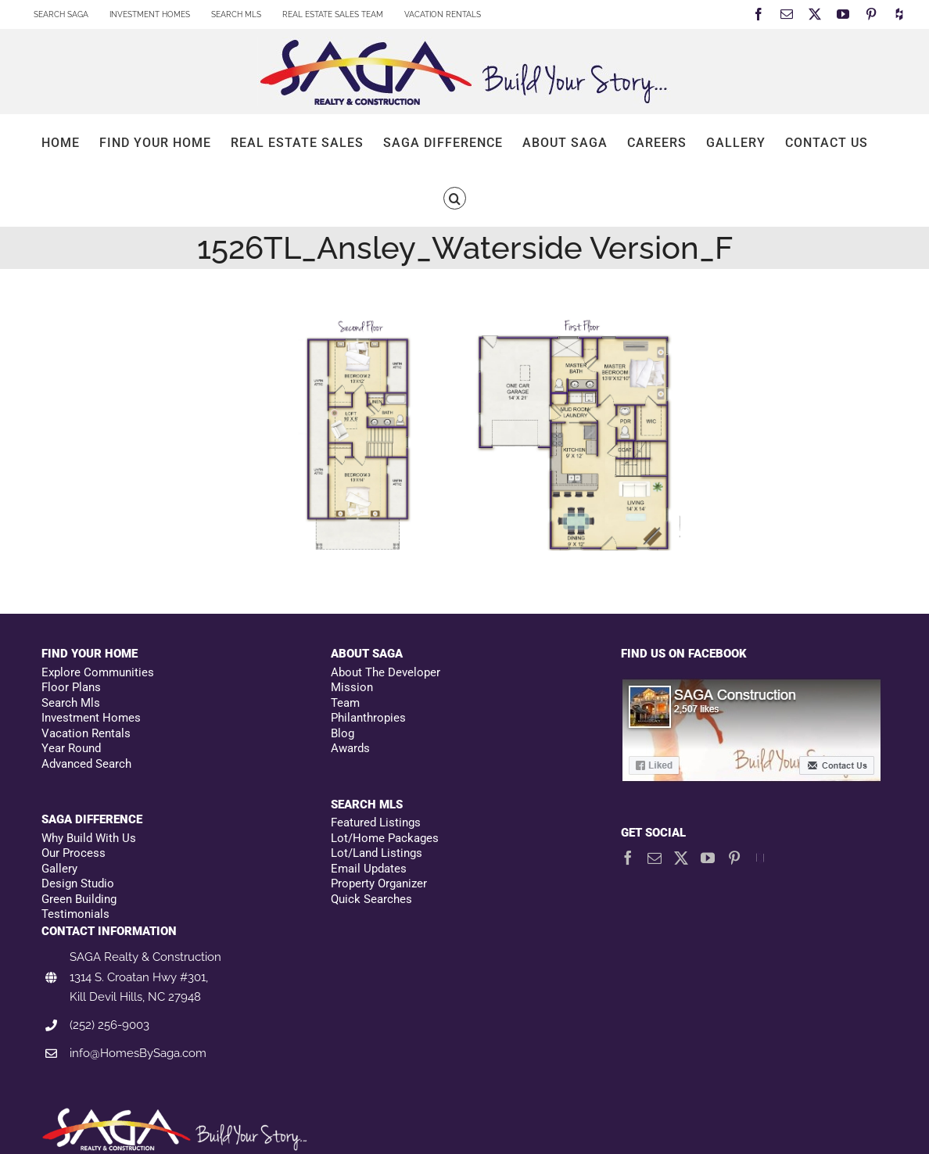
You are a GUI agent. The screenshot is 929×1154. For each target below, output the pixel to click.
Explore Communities (97, 672)
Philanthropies (368, 718)
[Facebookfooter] (752, 686)
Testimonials (75, 914)
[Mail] (654, 858)
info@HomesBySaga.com (138, 1053)
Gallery (59, 869)
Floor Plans (71, 687)
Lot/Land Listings (376, 853)
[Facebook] (628, 858)
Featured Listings (376, 822)
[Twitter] (681, 858)
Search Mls (70, 703)
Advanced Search (86, 764)
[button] (454, 198)
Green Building (79, 899)
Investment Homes (91, 718)
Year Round (71, 748)
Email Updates (369, 869)
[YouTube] (708, 858)
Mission (352, 687)
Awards (350, 748)
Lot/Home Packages (385, 838)
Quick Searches (371, 899)
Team (345, 703)
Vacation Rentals (86, 733)
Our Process (73, 853)
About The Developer (385, 672)
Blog (342, 733)
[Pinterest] (734, 858)
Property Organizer (379, 883)
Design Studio (77, 883)
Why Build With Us (88, 838)
